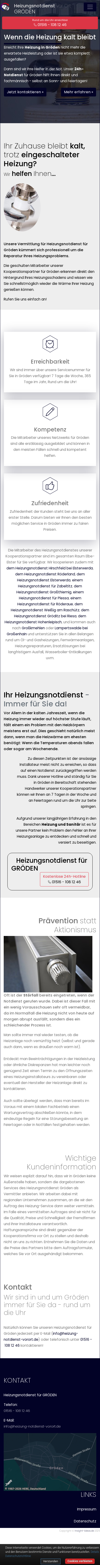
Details (95, 1551)
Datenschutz (85, 1521)
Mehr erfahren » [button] (78, 92)
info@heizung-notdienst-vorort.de (32, 1426)
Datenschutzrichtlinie (18, 1556)
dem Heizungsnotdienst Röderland (45, 574)
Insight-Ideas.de (84, 1531)
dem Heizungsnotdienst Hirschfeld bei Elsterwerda (49, 568)
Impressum (86, 1509)
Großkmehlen (33, 628)
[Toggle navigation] (90, 7)
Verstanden (50, 1561)
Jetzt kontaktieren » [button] (25, 92)
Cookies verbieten (79, 1561)
